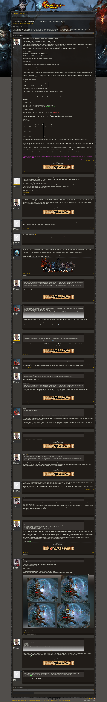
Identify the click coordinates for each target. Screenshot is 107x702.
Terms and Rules (87, 700)
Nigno (14, 228)
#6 (93, 273)
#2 (93, 192)
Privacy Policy (93, 700)
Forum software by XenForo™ (41, 700)
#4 (93, 228)
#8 (93, 327)
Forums (16, 13)
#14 (93, 477)
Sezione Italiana (20, 23)
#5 (93, 241)
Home (92, 698)
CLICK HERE (68, 30)
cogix (14, 186)
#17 (93, 552)
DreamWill (24, 634)
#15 (93, 490)
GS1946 (27, 173)
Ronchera (15, 490)
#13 (93, 449)
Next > (21, 35)
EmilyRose (24, 173)
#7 (93, 300)
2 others (36, 173)
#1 (93, 171)
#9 (93, 354)
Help (90, 698)
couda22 (28, 634)
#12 (93, 426)
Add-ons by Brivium (61, 700)
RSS (94, 698)
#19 (93, 666)
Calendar (22, 13)
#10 (93, 367)
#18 (93, 632)
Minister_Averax (16, 243)
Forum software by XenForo (21, 700)
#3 (93, 215)
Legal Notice (86, 698)
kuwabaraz (31, 173)
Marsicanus (15, 257)
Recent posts (16, 15)
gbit (27, 23)
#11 (93, 401)
